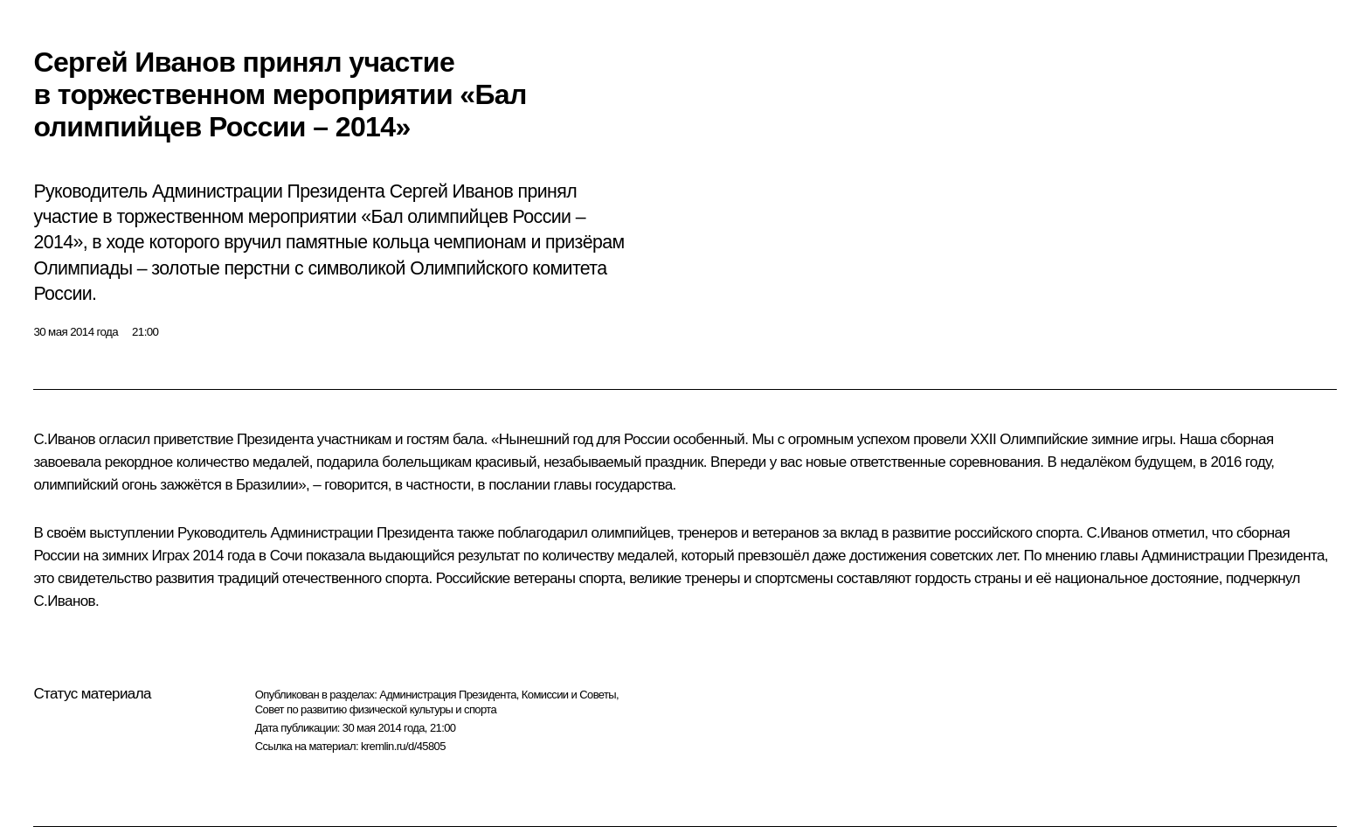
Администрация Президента (447, 694)
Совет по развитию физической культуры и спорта (375, 709)
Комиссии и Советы (569, 694)
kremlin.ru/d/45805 (403, 746)
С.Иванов (64, 439)
